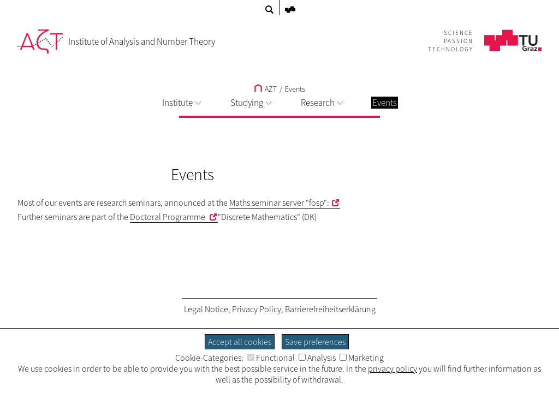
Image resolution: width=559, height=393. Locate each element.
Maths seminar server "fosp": (279, 202)
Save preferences (315, 341)
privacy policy (392, 368)
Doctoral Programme (168, 216)
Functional (271, 357)
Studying (250, 103)
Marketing (362, 357)
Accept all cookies (239, 341)
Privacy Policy (256, 308)
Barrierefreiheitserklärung (330, 308)
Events (295, 89)
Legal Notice (206, 308)
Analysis (317, 357)
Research (322, 103)
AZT (265, 89)
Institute (181, 103)
